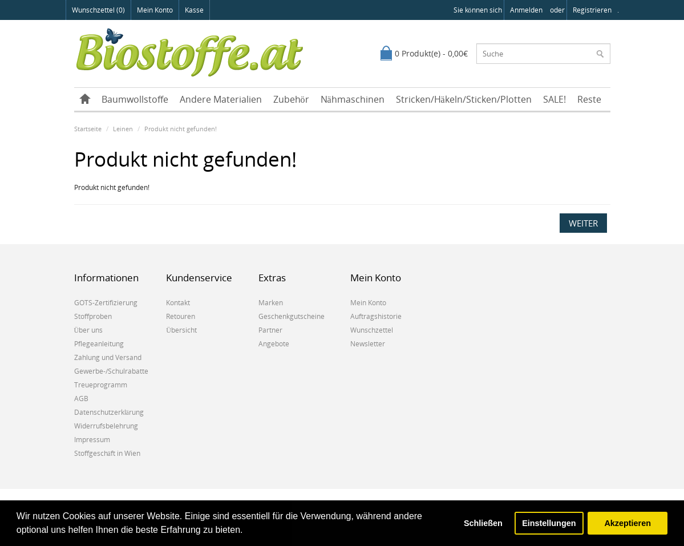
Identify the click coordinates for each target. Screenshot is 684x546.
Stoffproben (93, 316)
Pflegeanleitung (99, 344)
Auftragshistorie (376, 316)
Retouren (180, 316)
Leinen (123, 128)
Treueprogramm (100, 385)
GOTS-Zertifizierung (105, 303)
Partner (270, 330)
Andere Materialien (221, 99)
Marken (270, 303)
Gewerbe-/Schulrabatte (111, 371)
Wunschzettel (371, 330)
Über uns (88, 330)
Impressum (92, 439)
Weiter (583, 223)
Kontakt (178, 303)
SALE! (554, 99)
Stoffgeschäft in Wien (107, 453)
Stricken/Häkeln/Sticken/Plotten (464, 99)
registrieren (592, 10)
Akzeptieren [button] (627, 523)
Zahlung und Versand (107, 357)
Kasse (194, 10)
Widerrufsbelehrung (106, 426)
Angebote (273, 344)
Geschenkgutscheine (291, 316)
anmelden (526, 10)
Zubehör (291, 99)
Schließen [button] (483, 523)
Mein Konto (155, 10)
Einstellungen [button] (549, 523)
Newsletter (367, 344)
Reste (589, 99)
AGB (81, 398)
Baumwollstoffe (135, 99)
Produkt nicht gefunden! (180, 128)
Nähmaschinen (353, 99)
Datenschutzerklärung (109, 412)
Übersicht (181, 330)
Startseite (88, 128)
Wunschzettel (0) (98, 10)
